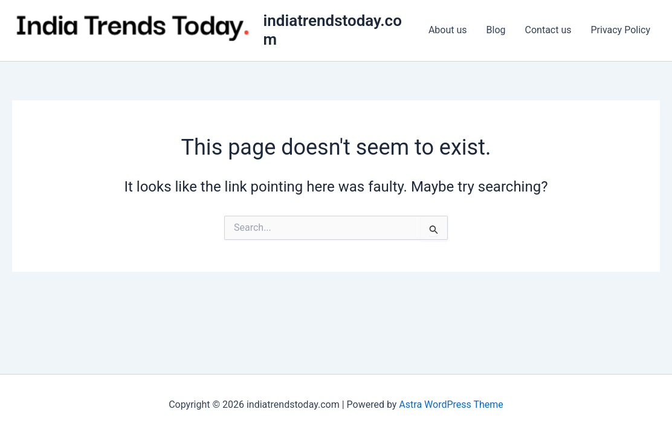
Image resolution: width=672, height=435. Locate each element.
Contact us (548, 30)
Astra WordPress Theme (451, 404)
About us (447, 30)
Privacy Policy (621, 30)
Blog (496, 30)
